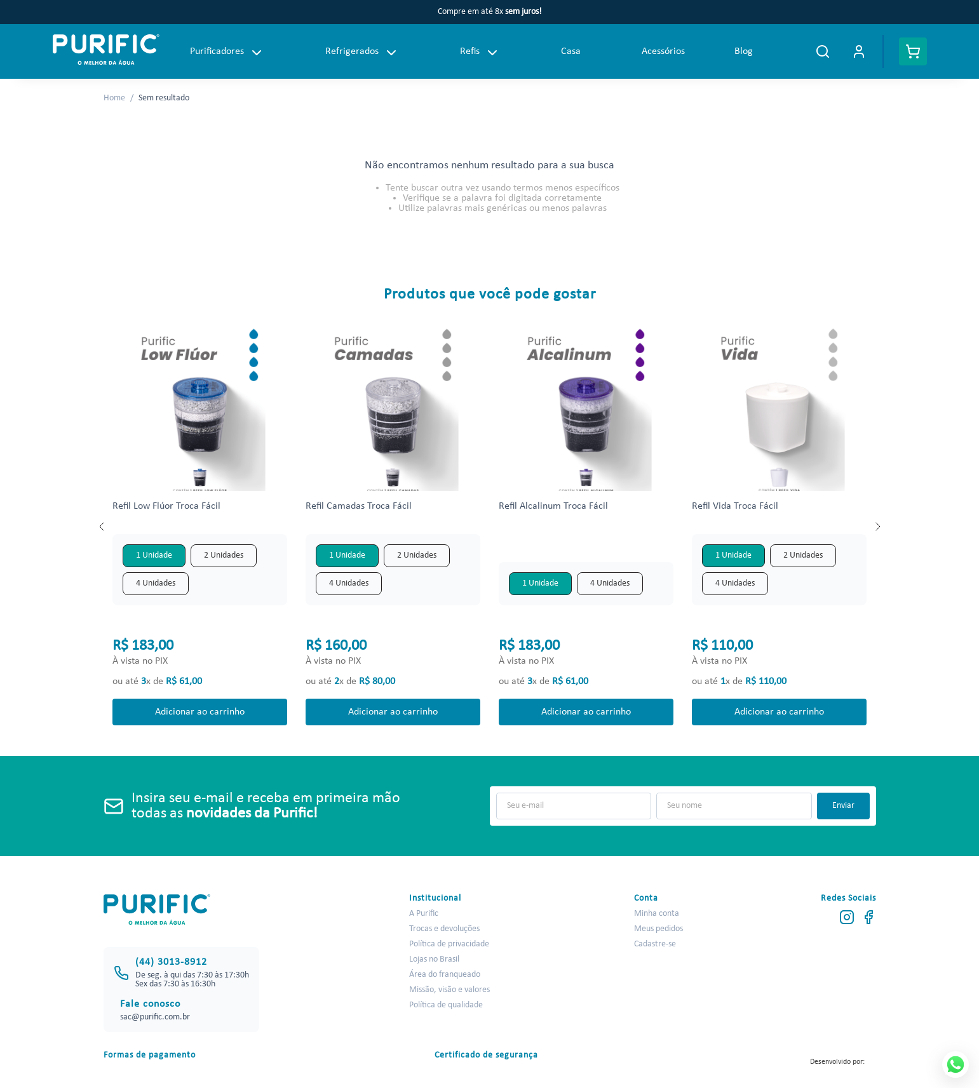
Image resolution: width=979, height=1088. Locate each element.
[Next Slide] (877, 526)
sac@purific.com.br (155, 1017)
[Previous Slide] (102, 526)
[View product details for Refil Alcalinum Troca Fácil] (585, 526)
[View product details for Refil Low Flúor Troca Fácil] (199, 526)
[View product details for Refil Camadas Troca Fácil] (392, 526)
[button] (154, 555)
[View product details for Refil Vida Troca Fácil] (779, 526)
